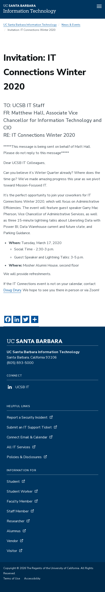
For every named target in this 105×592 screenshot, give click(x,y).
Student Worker (19, 491)
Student (13, 481)
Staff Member (18, 511)
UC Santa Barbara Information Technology (30, 25)
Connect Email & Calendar (27, 437)
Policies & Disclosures (24, 457)
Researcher (15, 521)
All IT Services (18, 447)
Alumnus (14, 531)
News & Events (71, 25)
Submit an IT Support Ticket (29, 427)
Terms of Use (11, 578)
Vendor (12, 540)
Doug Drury (12, 290)
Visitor (12, 550)
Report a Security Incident (27, 417)
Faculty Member (19, 501)
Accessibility (32, 578)
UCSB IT (18, 387)
